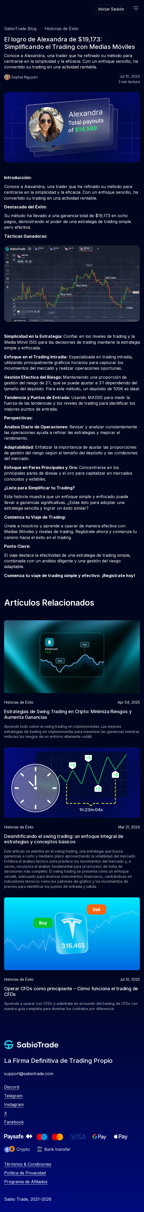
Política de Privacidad (25, 1172)
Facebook (14, 1122)
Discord (11, 1087)
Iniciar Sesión (111, 9)
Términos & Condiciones (27, 1164)
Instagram (14, 1104)
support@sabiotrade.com (28, 1073)
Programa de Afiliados (25, 1181)
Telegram (13, 1095)
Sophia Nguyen (24, 77)
